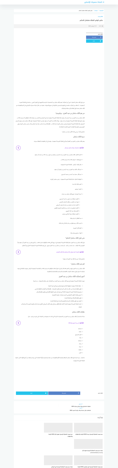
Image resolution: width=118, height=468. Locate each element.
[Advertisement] (50, 42)
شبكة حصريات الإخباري (93, 2)
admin (101, 26)
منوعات (100, 16)
